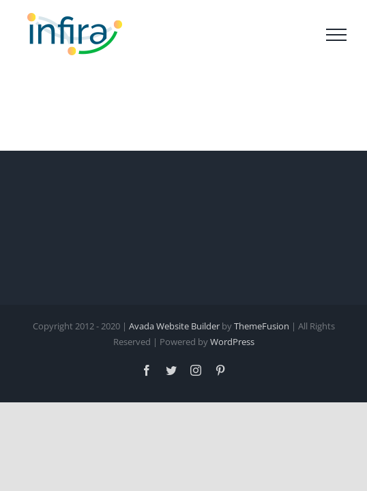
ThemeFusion (261, 395)
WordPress (232, 411)
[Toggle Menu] (336, 35)
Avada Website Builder (174, 395)
